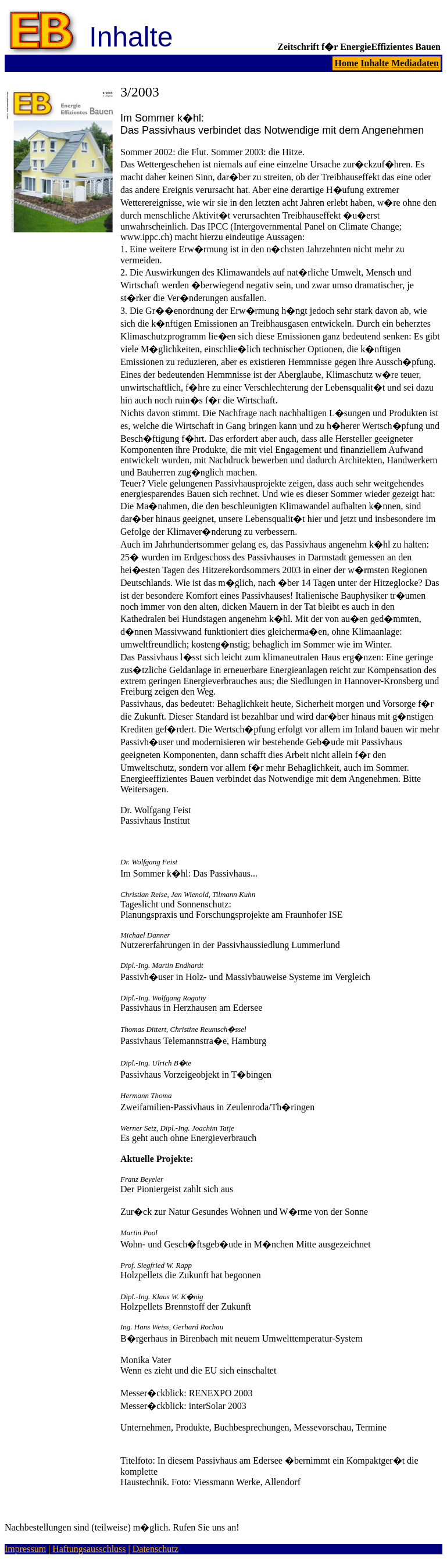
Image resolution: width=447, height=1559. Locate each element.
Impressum (25, 1549)
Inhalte (374, 63)
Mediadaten (415, 63)
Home (346, 63)
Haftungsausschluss (89, 1549)
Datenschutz (155, 1549)
